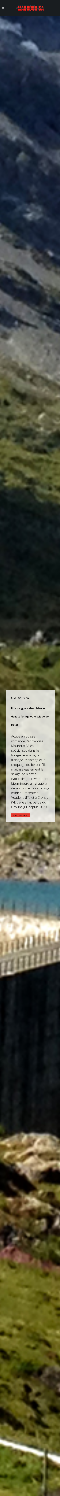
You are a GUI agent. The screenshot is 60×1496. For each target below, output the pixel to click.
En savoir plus (20, 815)
